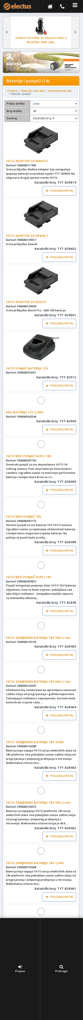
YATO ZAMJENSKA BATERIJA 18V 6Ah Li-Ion (38, 681)
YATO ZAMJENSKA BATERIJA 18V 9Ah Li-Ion (38, 637)
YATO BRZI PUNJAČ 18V (23, 516)
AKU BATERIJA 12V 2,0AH (24, 412)
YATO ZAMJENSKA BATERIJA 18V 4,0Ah (35, 742)
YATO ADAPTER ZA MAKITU (27, 161)
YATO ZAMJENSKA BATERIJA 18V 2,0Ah (35, 863)
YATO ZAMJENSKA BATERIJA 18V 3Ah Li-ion (38, 802)
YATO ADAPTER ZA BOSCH (26, 302)
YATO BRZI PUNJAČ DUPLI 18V (28, 456)
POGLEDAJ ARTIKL (60, 191)
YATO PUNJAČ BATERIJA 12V (27, 368)
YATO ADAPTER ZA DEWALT (27, 235)
